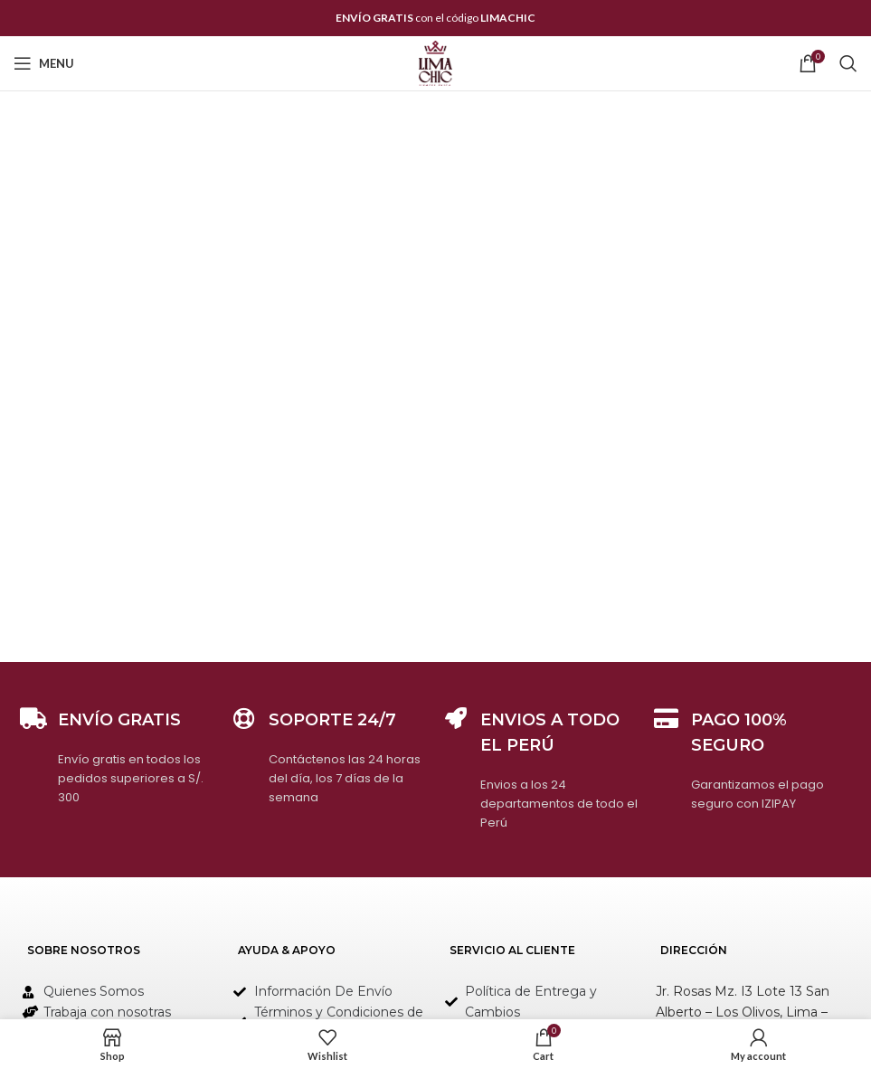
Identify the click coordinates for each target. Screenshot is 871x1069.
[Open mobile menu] (44, 63)
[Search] (848, 63)
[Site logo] (435, 62)
